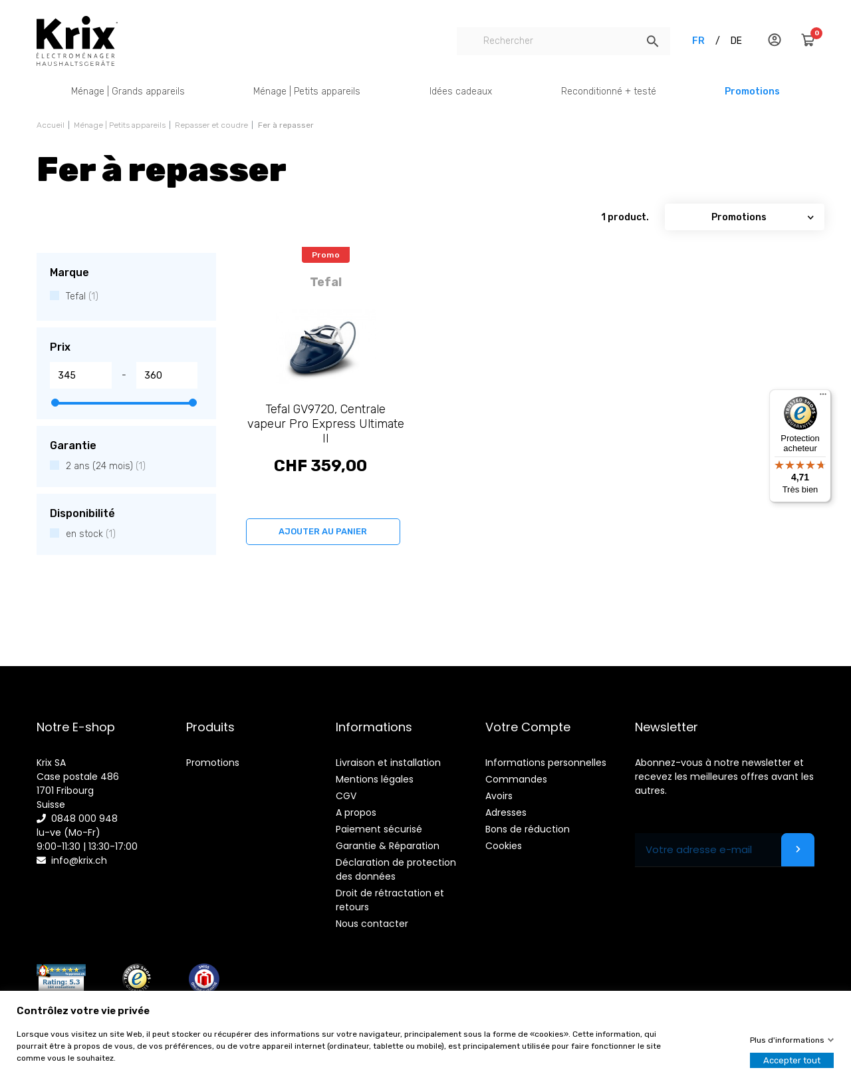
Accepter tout (791, 1060)
